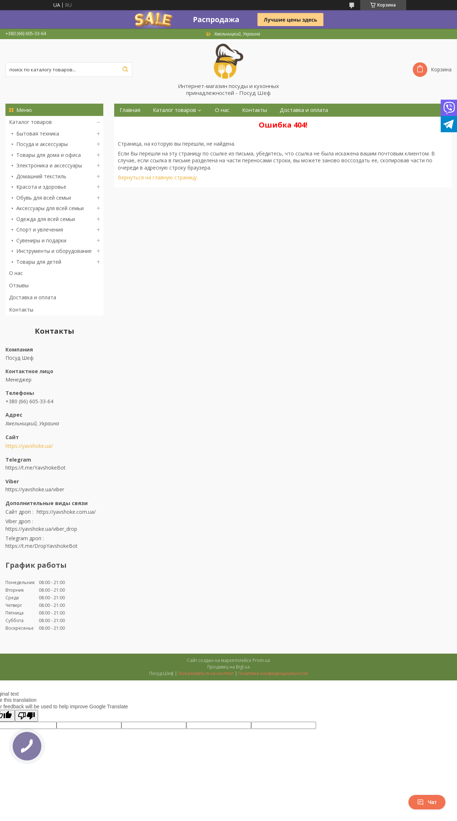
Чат (427, 802)
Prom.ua (261, 660)
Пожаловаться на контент (206, 673)
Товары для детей (38, 261)
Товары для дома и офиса (48, 154)
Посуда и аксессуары (42, 144)
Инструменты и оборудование (54, 250)
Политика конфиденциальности (273, 673)
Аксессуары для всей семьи (50, 208)
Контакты (21, 309)
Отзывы (19, 285)
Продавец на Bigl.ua (228, 667)
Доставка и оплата (32, 297)
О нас (16, 273)
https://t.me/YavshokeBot (35, 467)
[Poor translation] (26, 716)
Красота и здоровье (41, 186)
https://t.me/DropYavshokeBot (41, 545)
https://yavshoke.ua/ (29, 446)
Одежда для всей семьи (45, 219)
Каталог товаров (30, 121)
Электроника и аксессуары (49, 165)
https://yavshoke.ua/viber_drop (41, 528)
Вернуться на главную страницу (157, 177)
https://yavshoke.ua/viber (34, 489)
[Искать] (125, 69)
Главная (130, 110)
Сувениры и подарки (41, 240)
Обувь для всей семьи (43, 197)
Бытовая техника (37, 133)
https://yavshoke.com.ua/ (66, 511)
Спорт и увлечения (39, 229)
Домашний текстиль (41, 176)
